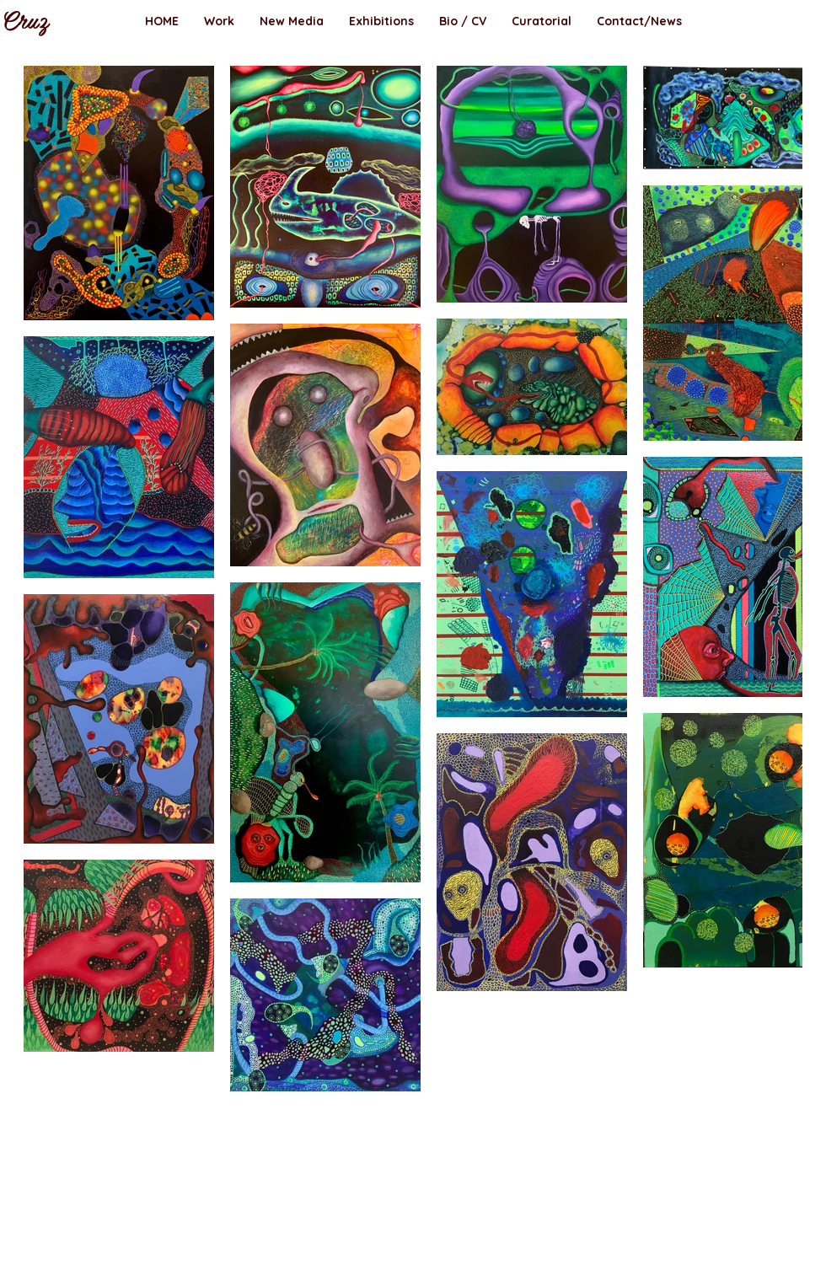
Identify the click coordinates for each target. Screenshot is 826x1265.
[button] (219, 21)
